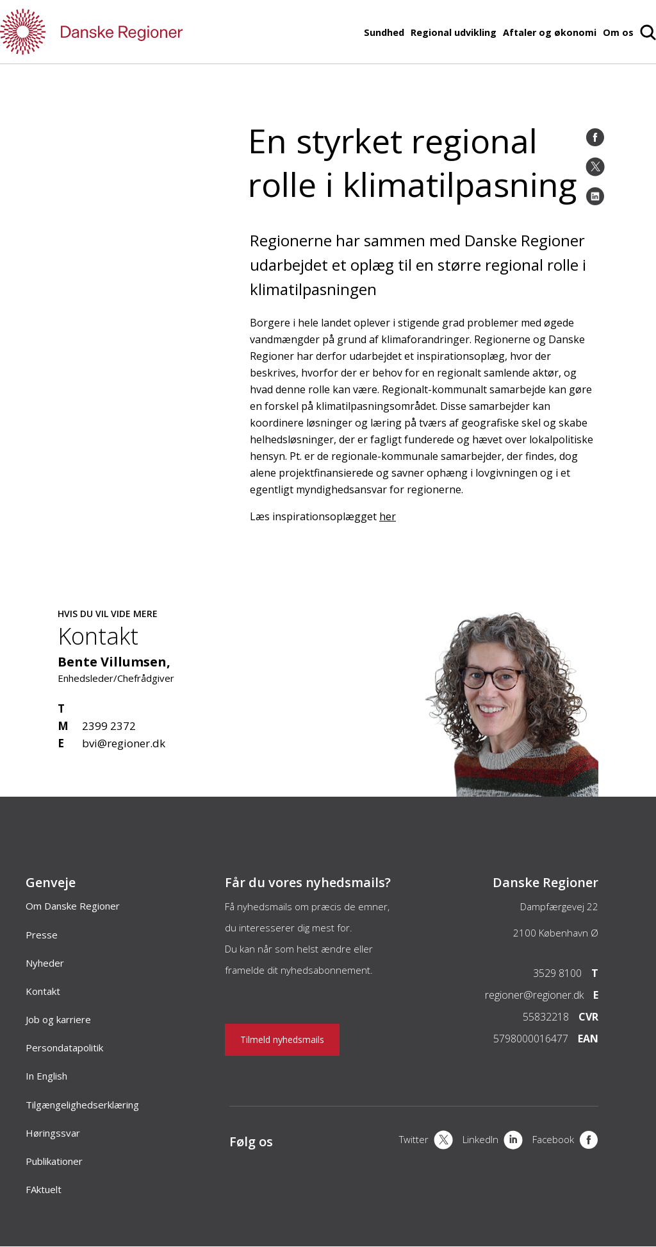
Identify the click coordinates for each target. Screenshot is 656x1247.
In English (46, 1075)
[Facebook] (595, 137)
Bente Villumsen (112, 661)
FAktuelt (44, 1189)
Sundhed (384, 32)
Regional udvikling (453, 32)
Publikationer (54, 1161)
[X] (426, 1141)
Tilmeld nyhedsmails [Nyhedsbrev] (282, 1039)
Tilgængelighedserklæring (82, 1104)
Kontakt (43, 991)
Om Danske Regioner (73, 905)
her (387, 516)
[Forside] (128, 32)
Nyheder (45, 962)
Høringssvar (53, 1132)
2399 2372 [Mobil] (109, 725)
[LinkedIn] (595, 196)
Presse (42, 934)
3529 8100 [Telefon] (557, 973)
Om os (618, 32)
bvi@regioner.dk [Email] (123, 743)
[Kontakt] (505, 790)
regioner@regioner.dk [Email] (534, 995)
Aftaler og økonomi (549, 32)
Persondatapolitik (64, 1047)
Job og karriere (58, 1019)
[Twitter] (595, 166)
